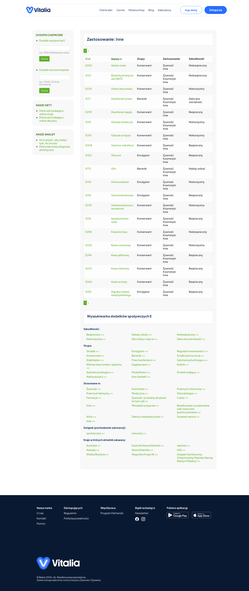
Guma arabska (120, 182)
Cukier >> (182, 397)
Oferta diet (105, 11)
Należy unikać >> (142, 334)
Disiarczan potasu (121, 88)
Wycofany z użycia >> (144, 339)
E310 (88, 135)
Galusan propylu (121, 135)
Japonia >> (183, 445)
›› (92, 50)
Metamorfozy (136, 11)
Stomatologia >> (187, 393)
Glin (113, 168)
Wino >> (91, 416)
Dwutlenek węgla (121, 112)
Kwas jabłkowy (120, 255)
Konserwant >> (95, 355)
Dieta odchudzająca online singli (51, 112)
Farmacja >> (93, 397)
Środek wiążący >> (188, 372)
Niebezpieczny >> (188, 334)
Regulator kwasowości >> (192, 351)
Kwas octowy (119, 281)
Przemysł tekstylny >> (99, 393)
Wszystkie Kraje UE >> (145, 454)
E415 (88, 195)
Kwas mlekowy (120, 268)
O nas (40, 513)
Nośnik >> (183, 364)
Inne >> (90, 421)
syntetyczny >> (95, 433)
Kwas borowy (119, 231)
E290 (88, 112)
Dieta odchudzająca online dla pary (51, 119)
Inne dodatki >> (141, 376)
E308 (88, 145)
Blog (151, 11)
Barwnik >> (138, 355)
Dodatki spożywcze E (52, 40)
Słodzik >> (92, 351)
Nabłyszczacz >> (96, 376)
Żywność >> (93, 389)
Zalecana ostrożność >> (191, 339)
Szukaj (44, 58)
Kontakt (41, 518)
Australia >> (93, 445)
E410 (88, 291)
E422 (88, 155)
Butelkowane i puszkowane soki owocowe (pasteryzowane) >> (193, 409)
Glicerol (116, 155)
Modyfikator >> (141, 372)
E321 (88, 75)
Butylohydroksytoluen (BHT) (122, 77)
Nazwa (115, 58)
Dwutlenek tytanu (121, 98)
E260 (88, 281)
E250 (88, 65)
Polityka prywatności (76, 518)
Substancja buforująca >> (192, 360)
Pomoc (41, 523)
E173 (88, 168)
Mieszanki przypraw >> (145, 405)
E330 (88, 245)
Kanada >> (92, 450)
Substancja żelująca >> (100, 372)
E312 (88, 122)
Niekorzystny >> (96, 339)
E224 (88, 88)
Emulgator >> (140, 351)
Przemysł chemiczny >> (191, 389)
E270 (88, 268)
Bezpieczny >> (95, 334)
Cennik (120, 11)
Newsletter (141, 513)
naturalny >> (139, 433)
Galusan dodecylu (122, 122)
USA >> (181, 450)
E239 (88, 205)
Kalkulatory (164, 11)
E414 (88, 182)
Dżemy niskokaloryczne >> (148, 416)
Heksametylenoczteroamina (122, 206)
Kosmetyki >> (140, 389)
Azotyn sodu (118, 65)
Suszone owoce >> (188, 416)
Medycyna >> (140, 393)
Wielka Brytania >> (97, 454)
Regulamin (70, 513)
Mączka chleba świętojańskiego (121, 293)
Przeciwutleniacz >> (144, 360)
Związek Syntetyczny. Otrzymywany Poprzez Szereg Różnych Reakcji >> (195, 458)
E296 (88, 255)
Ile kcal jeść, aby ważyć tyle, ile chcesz (53, 141)
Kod (88, 58)
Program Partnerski (112, 513)
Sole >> (90, 405)
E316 (88, 218)
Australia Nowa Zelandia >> (148, 445)
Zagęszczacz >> (141, 364)
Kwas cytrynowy (121, 245)
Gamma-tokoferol (122, 145)
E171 (87, 98)
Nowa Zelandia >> (142, 450)
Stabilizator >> (95, 360)
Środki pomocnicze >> (190, 355)
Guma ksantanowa (122, 195)
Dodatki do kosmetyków (54, 69)
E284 (88, 231)
